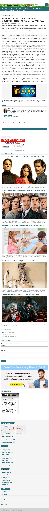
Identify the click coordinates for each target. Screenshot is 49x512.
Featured (4, 8)
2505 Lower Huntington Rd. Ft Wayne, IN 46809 (12, 435)
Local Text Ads (18, 8)
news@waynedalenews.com (8, 442)
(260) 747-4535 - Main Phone (8, 439)
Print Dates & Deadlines (6, 472)
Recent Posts (9, 105)
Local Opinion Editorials (8, 15)
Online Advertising (6, 480)
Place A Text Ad (7, 334)
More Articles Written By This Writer (11, 116)
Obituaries (38, 8)
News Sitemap (4, 504)
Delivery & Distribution (5, 474)
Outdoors (4, 10)
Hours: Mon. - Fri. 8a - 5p (7, 436)
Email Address (4, 345)
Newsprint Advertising (6, 478)
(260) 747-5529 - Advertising (8, 441)
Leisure (10, 8)
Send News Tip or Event (7, 458)
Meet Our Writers (5, 450)
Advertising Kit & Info (5, 477)
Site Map (3, 501)
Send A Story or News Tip (9, 332)
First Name (3, 350)
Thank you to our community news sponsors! (24, 97)
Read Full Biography (8, 115)
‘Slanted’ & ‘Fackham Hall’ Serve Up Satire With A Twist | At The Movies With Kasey (24, 191)
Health (26, 8)
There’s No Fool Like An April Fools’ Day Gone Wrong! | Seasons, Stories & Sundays (23, 226)
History (24, 10)
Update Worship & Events (7, 462)
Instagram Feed (4, 494)
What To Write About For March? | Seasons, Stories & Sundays (20, 260)
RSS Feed (3, 499)
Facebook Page (4, 491)
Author (4, 105)
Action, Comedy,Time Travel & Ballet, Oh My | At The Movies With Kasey (23, 156)
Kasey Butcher (13, 23)
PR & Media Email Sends (7, 482)
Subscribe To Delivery (5, 465)
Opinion (32, 8)
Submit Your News (5, 457)
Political (11, 10)
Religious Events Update (9, 336)
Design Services (5, 484)
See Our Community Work (7, 452)
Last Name (3, 355)
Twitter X (3, 496)
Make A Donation (5, 454)
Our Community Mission (6, 449)
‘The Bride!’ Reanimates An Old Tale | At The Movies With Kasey (20, 294)
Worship (18, 10)
